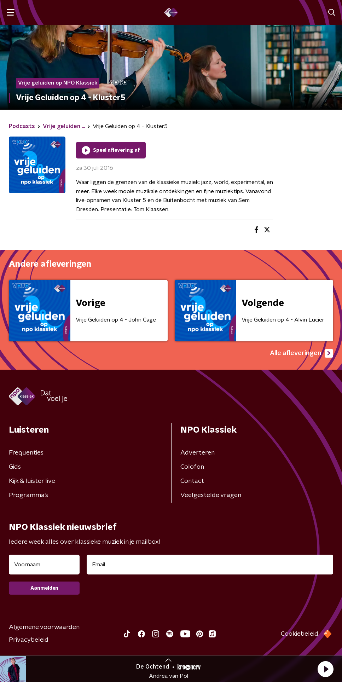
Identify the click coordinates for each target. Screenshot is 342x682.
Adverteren (197, 453)
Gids (15, 467)
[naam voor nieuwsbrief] (44, 564)
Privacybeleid (28, 640)
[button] (325, 669)
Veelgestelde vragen (210, 495)
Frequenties (26, 453)
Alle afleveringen (301, 353)
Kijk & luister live (32, 481)
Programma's (28, 495)
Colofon (192, 467)
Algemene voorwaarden (44, 627)
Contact (192, 481)
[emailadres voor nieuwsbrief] (210, 564)
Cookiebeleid (299, 634)
